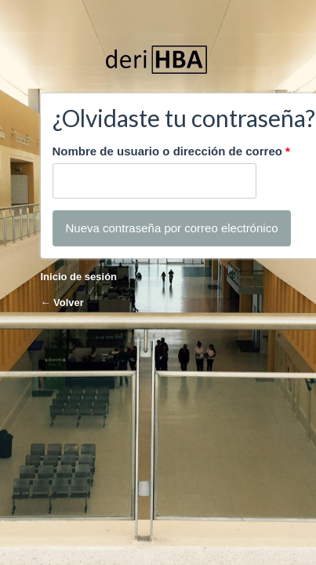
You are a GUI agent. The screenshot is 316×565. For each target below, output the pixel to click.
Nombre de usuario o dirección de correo (171, 151)
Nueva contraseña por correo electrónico (172, 228)
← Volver (62, 302)
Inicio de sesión (79, 276)
